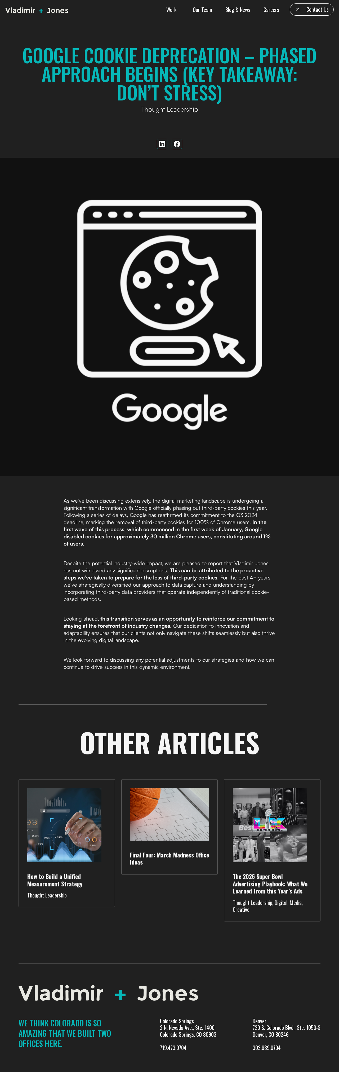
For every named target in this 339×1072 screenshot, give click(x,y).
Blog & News (237, 9)
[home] (38, 9)
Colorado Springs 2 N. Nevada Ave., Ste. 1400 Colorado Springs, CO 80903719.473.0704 (188, 1034)
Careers (271, 9)
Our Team (202, 9)
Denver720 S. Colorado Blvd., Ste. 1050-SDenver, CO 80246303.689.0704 (286, 1034)
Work (171, 10)
